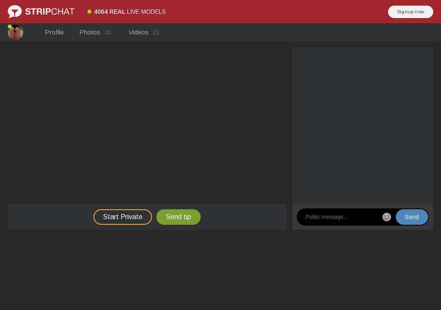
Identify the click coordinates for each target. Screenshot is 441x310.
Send (412, 217)
